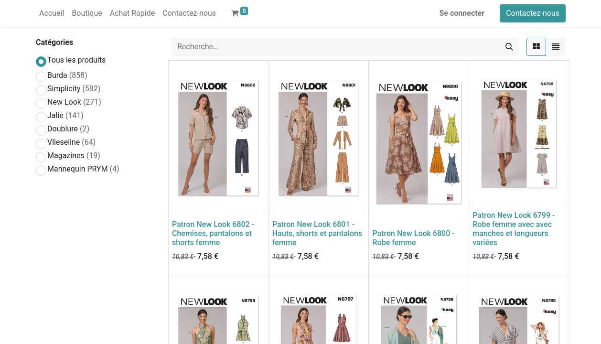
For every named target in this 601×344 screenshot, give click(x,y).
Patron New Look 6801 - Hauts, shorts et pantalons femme (317, 233)
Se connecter (462, 13)
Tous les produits (76, 59)
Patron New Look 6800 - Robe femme (414, 238)
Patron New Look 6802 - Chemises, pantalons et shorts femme (213, 233)
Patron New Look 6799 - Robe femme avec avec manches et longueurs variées (513, 229)
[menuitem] (51, 13)
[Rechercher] (509, 47)
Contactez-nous (532, 13)
